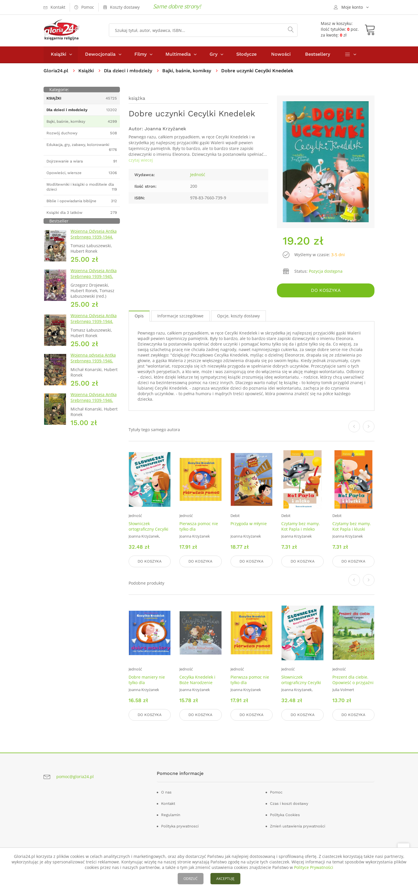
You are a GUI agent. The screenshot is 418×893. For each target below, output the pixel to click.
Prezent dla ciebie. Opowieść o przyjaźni (353, 679)
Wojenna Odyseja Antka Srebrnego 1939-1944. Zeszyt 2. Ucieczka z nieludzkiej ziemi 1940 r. (94, 324)
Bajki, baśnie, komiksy (187, 71)
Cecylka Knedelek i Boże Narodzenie (197, 679)
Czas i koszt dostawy (289, 803)
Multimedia (178, 54)
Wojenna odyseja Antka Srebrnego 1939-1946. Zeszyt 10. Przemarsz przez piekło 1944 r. (93, 364)
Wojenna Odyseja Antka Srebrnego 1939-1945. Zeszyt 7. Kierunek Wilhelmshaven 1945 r (94, 279)
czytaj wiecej (141, 160)
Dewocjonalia (100, 54)
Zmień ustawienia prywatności (297, 826)
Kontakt (168, 803)
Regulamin (170, 815)
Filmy (140, 54)
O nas (166, 792)
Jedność (197, 175)
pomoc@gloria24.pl (75, 776)
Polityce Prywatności (313, 867)
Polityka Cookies (285, 815)
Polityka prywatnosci (180, 826)
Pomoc (276, 792)
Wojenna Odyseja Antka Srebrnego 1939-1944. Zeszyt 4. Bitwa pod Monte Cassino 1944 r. (94, 240)
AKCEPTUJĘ (225, 878)
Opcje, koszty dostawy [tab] (238, 316)
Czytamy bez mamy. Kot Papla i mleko (300, 526)
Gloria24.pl (56, 71)
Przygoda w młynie (248, 524)
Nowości (281, 54)
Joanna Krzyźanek (165, 129)
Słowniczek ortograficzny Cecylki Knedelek (148, 529)
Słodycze (246, 54)
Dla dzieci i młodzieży (128, 71)
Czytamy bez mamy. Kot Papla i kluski (351, 526)
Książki (58, 54)
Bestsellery (317, 54)
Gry (213, 54)
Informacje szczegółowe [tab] (180, 316)
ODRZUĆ (190, 878)
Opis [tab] (139, 316)
